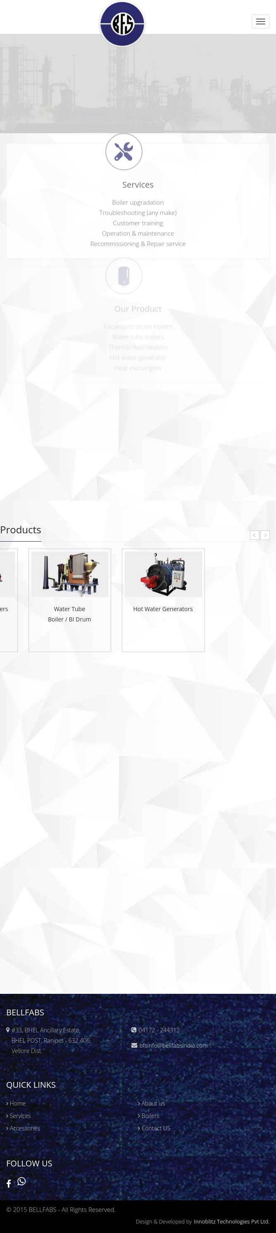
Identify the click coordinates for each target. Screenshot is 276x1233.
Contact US (154, 1128)
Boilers (148, 1116)
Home (16, 1103)
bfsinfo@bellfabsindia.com (173, 1045)
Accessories (23, 1128)
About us (151, 1103)
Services (18, 1116)
